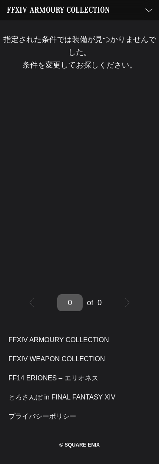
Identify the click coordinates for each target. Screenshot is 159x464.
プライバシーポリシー (42, 416)
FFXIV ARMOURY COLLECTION (58, 10)
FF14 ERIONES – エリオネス (53, 378)
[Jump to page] (70, 302)
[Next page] (127, 302)
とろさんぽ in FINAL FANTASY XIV (61, 397)
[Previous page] (32, 302)
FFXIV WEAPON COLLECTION (56, 359)
